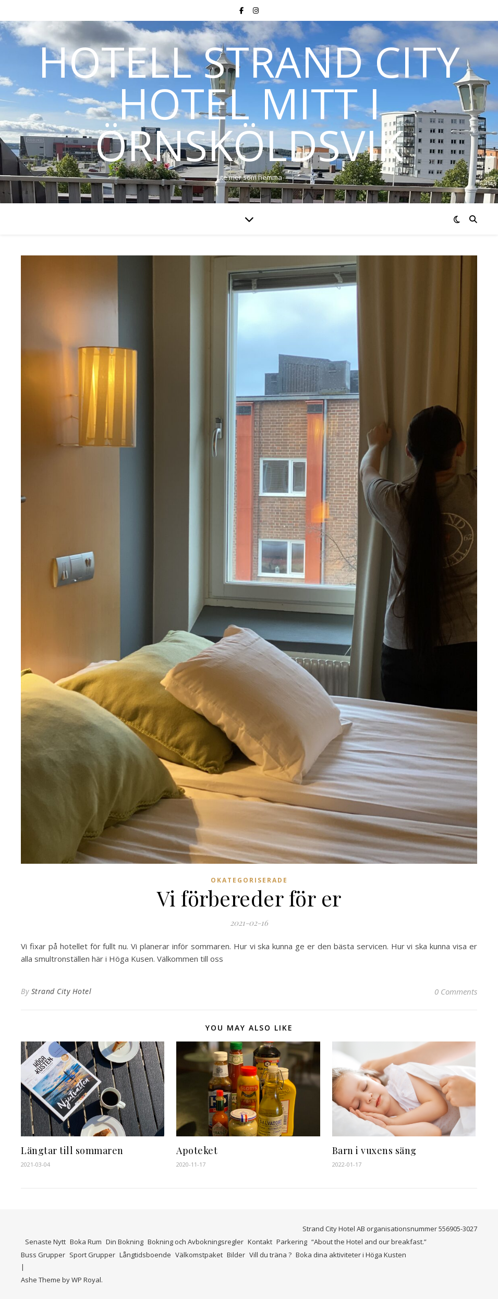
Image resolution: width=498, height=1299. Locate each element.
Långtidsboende (145, 1254)
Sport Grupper (92, 1254)
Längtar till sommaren (72, 1150)
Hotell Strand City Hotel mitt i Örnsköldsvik (249, 103)
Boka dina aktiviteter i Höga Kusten (351, 1254)
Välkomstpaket (199, 1254)
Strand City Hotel (61, 991)
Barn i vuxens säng (374, 1150)
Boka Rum (86, 1241)
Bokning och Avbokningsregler (196, 1241)
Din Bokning (124, 1241)
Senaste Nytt (45, 1241)
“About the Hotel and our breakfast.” (369, 1241)
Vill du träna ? (270, 1254)
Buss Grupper (43, 1254)
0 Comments (455, 991)
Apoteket (196, 1150)
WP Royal (86, 1279)
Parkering (291, 1241)
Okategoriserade (249, 880)
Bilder (236, 1254)
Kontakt (260, 1241)
